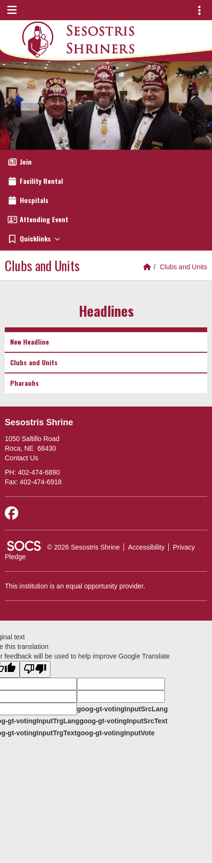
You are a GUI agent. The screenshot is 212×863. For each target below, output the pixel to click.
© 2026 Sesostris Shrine (83, 547)
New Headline (29, 341)
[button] (106, 238)
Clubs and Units (183, 267)
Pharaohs (24, 383)
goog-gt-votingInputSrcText (123, 721)
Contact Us (21, 458)
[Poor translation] (35, 669)
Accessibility (146, 547)
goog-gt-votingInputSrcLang (122, 709)
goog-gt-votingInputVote (115, 733)
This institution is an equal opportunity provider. (75, 586)
